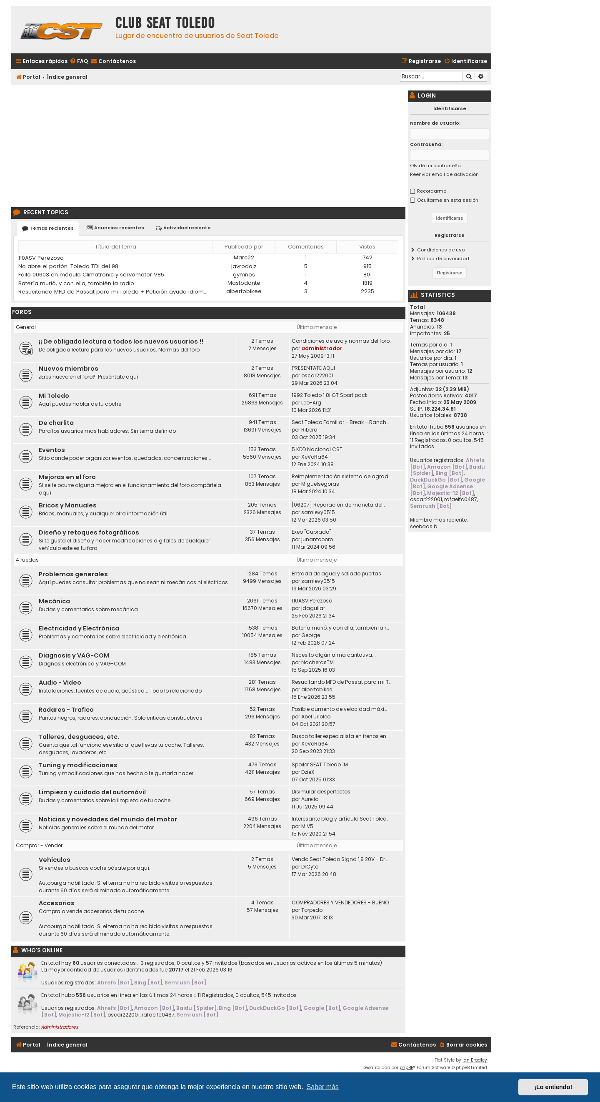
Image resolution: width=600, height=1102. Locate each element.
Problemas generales (73, 574)
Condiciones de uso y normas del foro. (341, 340)
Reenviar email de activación (444, 174)
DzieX (308, 772)
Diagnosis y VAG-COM (74, 655)
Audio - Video (60, 682)
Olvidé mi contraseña (435, 165)
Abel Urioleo (315, 716)
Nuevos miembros (68, 368)
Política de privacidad (443, 258)
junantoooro (317, 539)
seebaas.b (423, 526)
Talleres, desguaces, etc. (79, 737)
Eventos (52, 450)
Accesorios (57, 903)
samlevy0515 (318, 512)
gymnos (244, 275)
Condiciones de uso (441, 249)
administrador (321, 348)
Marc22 (244, 257)
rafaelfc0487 (158, 1015)
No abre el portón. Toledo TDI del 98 (68, 266)
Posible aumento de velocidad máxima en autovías (341, 709)
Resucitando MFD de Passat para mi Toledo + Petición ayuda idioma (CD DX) (113, 292)
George (310, 635)
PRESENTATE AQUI (313, 368)
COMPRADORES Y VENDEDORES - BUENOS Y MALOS (341, 902)
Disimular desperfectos (321, 791)
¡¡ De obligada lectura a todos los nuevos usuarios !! (121, 341)
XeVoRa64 (314, 456)
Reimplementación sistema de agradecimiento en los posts (341, 476)
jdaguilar (313, 608)
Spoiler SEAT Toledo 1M (320, 764)
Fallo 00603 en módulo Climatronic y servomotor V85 (91, 275)
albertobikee (244, 291)
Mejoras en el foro (67, 477)
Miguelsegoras (320, 483)
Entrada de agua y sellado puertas (336, 573)
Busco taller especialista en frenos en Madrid (341, 736)
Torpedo (311, 910)
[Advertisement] (208, 144)
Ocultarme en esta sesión (447, 200)
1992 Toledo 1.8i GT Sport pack (330, 395)
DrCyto (309, 866)
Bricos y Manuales (68, 505)
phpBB (406, 1067)
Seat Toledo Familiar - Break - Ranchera (341, 422)
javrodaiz (244, 266)
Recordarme (431, 191)
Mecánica (54, 601)
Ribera (309, 429)
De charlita (56, 423)
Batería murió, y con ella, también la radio (76, 283)
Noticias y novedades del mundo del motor (108, 819)
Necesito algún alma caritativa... (334, 654)
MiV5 (307, 826)
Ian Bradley (474, 1060)
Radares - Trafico (66, 709)
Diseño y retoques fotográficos (89, 532)
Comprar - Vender (39, 845)
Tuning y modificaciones (78, 765)
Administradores (59, 1027)
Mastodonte (244, 283)
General (26, 327)
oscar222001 (317, 375)
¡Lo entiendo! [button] (553, 1087)
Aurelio (309, 799)
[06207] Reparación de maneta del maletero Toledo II (341, 504)
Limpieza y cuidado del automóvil (92, 792)
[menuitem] (79, 61)
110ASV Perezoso (41, 258)
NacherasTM (317, 662)
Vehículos (54, 860)
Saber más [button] (323, 1086)
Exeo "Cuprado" (311, 531)
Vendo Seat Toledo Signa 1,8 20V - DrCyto (341, 859)
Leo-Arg (311, 402)
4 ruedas (27, 559)
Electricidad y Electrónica (79, 628)
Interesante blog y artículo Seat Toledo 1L (341, 818)
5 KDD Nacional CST (317, 449)
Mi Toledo (54, 396)
